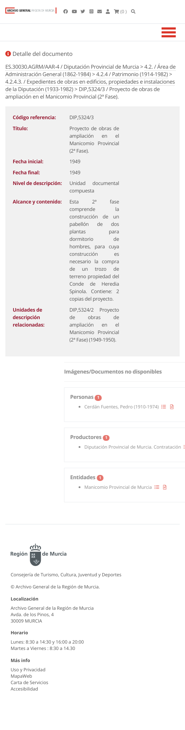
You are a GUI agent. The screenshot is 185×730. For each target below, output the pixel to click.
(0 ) (120, 11)
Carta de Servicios (29, 682)
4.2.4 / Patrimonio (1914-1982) (132, 74)
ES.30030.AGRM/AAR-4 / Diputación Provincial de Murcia (72, 66)
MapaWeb (21, 676)
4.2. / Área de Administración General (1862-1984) (90, 70)
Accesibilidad (24, 689)
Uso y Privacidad (28, 669)
